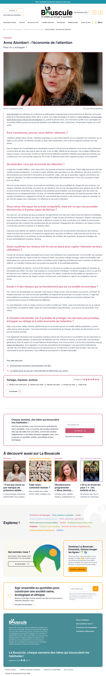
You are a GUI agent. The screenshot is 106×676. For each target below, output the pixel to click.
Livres (78, 515)
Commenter (13, 391)
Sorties (63, 523)
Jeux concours (68, 669)
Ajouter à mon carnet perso (18, 384)
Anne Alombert (13, 114)
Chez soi (22, 22)
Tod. (28, 673)
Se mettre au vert (33, 22)
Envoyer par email (69, 384)
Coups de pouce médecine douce (44, 519)
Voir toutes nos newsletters (12, 15)
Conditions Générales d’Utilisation (29, 669)
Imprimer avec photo (36, 384)
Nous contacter (82, 620)
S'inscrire (13, 11)
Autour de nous (86, 22)
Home (4, 29)
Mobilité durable (73, 22)
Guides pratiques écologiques (42, 530)
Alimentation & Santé (9, 22)
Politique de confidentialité (52, 669)
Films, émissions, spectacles (72, 519)
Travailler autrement (48, 22)
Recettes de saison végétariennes (76, 526)
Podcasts (33, 526)
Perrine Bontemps (96, 109)
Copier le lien (82, 384)
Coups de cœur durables (49, 526)
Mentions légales (10, 669)
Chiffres (60, 530)
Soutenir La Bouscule (77, 569)
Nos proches (61, 22)
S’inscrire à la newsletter (86, 627)
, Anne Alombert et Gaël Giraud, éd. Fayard (39, 371)
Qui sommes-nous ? (84, 624)
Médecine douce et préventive (33, 29)
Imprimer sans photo (53, 384)
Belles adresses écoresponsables (44, 523)
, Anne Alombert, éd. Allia (30, 366)
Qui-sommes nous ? (81, 12)
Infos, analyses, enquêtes (63, 515)
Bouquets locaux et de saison (80, 523)
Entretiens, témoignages (14, 29)
